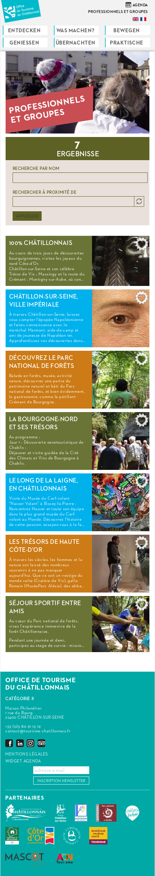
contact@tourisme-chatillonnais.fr (37, 731)
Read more (78, 261)
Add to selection (141, 245)
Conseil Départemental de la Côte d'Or (41, 835)
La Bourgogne (71, 835)
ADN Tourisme (64, 858)
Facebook (9, 743)
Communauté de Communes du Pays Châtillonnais (25, 813)
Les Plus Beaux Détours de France (81, 813)
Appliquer (27, 216)
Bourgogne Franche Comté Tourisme (98, 835)
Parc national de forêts (106, 813)
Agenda (140, 5)
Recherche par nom (36, 169)
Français (143, 19)
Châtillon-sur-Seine (60, 813)
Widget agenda (23, 761)
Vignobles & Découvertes (12, 835)
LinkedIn (20, 743)
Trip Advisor (41, 743)
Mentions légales (26, 754)
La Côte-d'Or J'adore (132, 813)
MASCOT (24, 858)
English (136, 19)
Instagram (30, 743)
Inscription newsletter (61, 781)
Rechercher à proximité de (45, 193)
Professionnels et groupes (118, 12)
